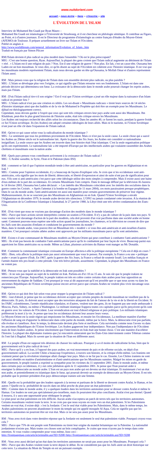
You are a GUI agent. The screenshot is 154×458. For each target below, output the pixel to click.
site (102, 16)
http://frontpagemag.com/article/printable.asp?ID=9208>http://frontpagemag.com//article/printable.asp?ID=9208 (66, 435)
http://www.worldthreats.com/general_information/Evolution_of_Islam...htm (45, 47)
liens (80, 16)
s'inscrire (92, 16)
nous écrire (67, 16)
